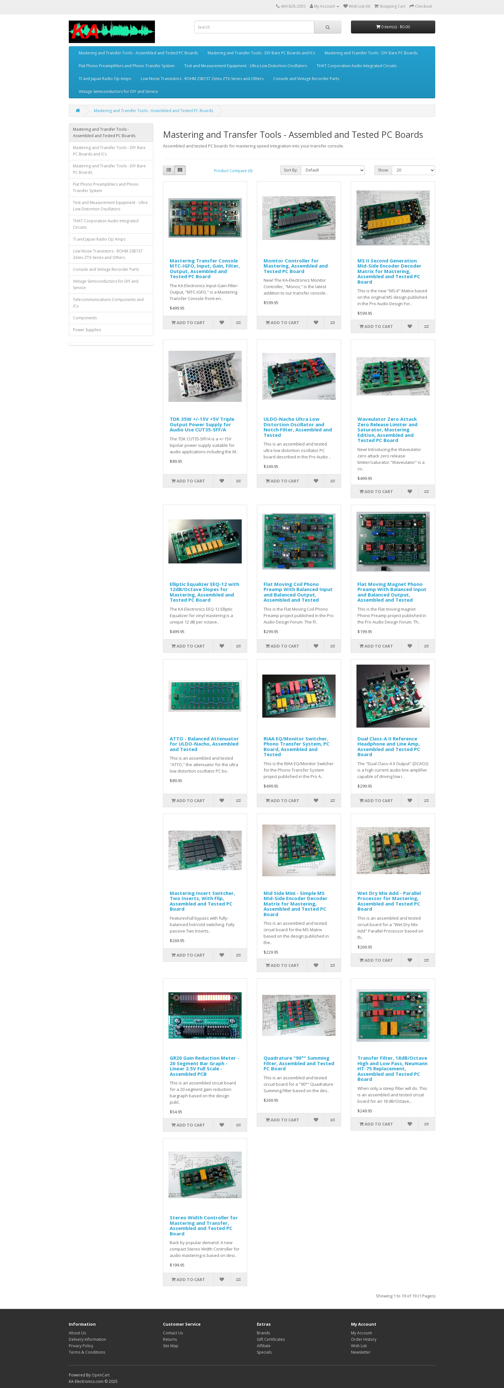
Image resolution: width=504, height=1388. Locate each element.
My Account (361, 1333)
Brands (263, 1333)
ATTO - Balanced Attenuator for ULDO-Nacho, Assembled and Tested (204, 743)
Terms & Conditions (87, 1352)
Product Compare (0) (233, 170)
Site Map (170, 1345)
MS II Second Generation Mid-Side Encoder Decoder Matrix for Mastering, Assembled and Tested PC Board (389, 271)
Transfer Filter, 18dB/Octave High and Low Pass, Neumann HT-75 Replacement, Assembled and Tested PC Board (392, 1068)
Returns (170, 1339)
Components (85, 318)
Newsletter (361, 1352)
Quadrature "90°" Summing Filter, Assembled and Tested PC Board (299, 1063)
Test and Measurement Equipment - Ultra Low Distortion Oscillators (245, 65)
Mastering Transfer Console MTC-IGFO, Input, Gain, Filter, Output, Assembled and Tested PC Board (205, 268)
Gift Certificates (271, 1339)
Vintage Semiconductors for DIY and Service (118, 91)
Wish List (359, 1345)
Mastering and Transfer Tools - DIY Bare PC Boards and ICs (261, 53)
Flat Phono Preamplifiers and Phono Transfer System (127, 65)
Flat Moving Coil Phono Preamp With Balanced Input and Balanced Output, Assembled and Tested (298, 592)
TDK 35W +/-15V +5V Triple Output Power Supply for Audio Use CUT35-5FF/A (202, 424)
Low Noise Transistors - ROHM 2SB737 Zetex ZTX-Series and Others (202, 78)
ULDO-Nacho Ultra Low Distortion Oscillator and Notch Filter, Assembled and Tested (298, 427)
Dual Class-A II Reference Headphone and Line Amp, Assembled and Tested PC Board (388, 746)
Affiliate (264, 1345)
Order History (363, 1339)
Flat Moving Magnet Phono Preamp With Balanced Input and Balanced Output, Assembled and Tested (392, 592)
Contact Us (173, 1333)
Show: (383, 170)
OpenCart (101, 1375)
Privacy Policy (81, 1345)
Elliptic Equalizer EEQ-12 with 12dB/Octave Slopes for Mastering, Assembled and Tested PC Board (204, 592)
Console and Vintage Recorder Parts (306, 78)
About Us (77, 1333)
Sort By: (291, 170)
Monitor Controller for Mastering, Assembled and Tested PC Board (296, 265)
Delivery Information (87, 1339)
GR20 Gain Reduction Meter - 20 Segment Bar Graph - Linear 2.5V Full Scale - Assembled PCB (204, 1066)
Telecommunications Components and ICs (108, 303)
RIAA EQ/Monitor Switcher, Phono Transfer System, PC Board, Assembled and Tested (296, 746)
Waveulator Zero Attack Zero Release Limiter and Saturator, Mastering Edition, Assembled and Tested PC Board (387, 429)
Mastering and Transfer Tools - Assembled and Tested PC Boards (138, 53)
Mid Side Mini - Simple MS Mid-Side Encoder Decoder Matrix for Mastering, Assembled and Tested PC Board (296, 903)
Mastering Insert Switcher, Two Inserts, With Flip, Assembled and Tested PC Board (202, 901)
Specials (264, 1352)
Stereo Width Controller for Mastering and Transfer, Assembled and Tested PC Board (204, 1225)
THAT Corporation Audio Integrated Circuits (357, 65)
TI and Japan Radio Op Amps (105, 78)
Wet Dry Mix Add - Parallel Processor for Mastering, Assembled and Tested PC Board (389, 901)
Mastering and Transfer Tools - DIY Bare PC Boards (371, 53)
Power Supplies (87, 329)
